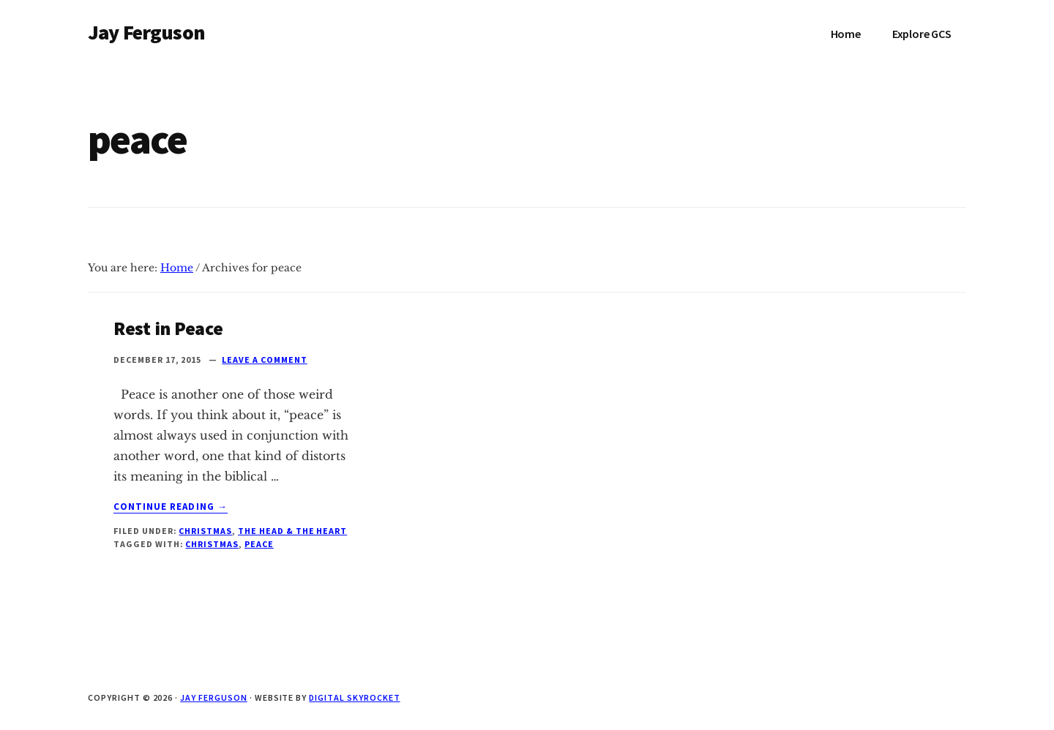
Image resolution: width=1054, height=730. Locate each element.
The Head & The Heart (292, 530)
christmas (212, 543)
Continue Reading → (170, 506)
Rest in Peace (168, 328)
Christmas (205, 530)
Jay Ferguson (146, 32)
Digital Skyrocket (354, 697)
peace (259, 543)
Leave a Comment (264, 359)
